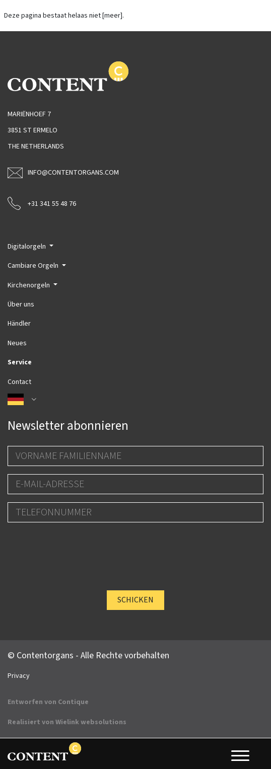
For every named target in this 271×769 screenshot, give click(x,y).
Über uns (21, 304)
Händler (19, 324)
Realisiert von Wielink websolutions (67, 722)
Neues (17, 343)
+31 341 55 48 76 (42, 203)
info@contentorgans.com (63, 173)
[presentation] (84, 550)
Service (20, 362)
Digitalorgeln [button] (27, 247)
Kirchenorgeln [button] (29, 285)
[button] (135, 400)
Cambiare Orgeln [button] (34, 266)
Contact (19, 382)
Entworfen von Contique (48, 702)
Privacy (19, 676)
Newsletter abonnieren (68, 426)
